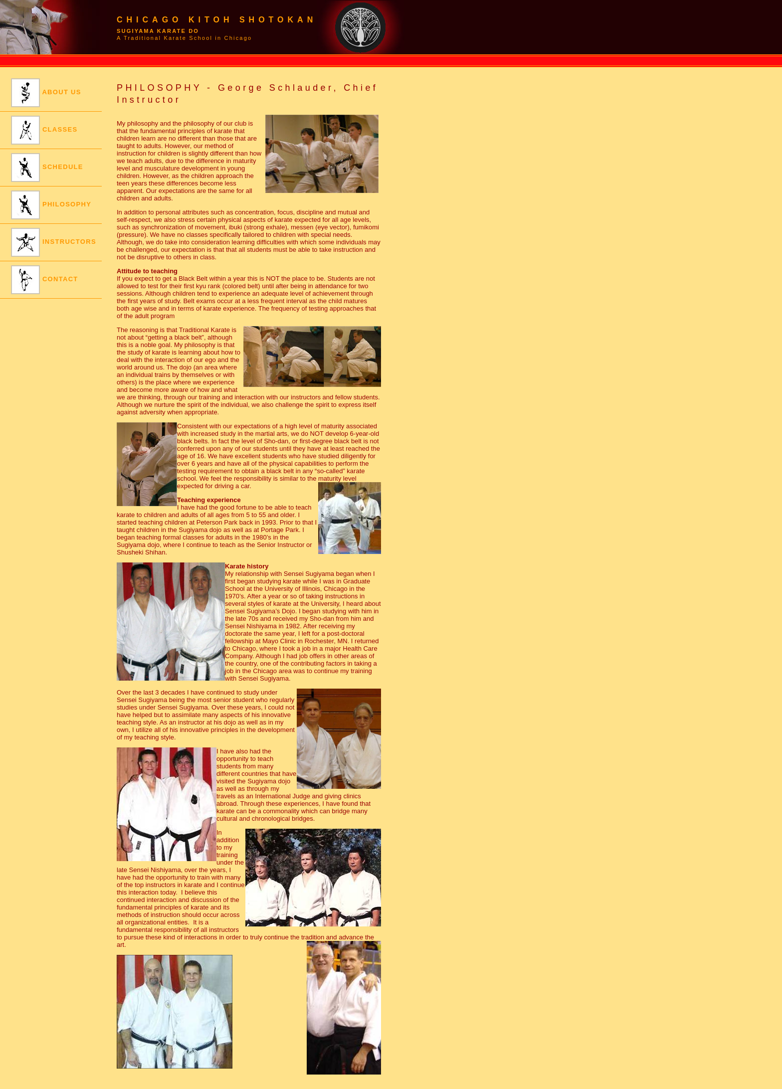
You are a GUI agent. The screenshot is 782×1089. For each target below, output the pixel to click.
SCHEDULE (47, 167)
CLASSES (44, 130)
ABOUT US (46, 92)
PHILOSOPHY (51, 204)
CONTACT (44, 279)
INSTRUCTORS (53, 242)
